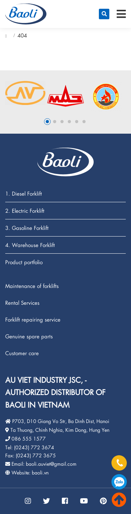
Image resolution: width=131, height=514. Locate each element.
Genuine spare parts (29, 336)
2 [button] (54, 121)
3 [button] (62, 121)
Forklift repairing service (32, 319)
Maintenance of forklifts (32, 286)
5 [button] (76, 121)
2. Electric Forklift (24, 210)
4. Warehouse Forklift (30, 245)
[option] (25, 93)
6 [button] (84, 121)
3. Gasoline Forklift (27, 228)
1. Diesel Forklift (23, 193)
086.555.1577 (119, 482)
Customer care (22, 353)
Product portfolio (24, 262)
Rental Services (22, 303)
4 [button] (69, 121)
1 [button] (47, 121)
